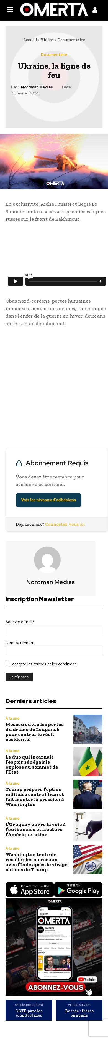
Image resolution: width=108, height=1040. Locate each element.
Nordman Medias (37, 87)
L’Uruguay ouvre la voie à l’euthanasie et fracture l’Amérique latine (36, 829)
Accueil (30, 39)
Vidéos (47, 39)
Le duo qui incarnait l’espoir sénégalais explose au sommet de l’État (32, 764)
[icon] (95, 11)
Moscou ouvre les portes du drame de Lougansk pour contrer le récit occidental (35, 731)
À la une (13, 718)
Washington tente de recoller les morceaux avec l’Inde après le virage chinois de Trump (37, 861)
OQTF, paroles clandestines (28, 1013)
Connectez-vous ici (65, 524)
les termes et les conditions (51, 664)
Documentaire (71, 39)
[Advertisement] (54, 389)
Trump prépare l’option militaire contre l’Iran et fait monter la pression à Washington (35, 796)
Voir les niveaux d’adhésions (48, 500)
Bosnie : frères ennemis (79, 1013)
